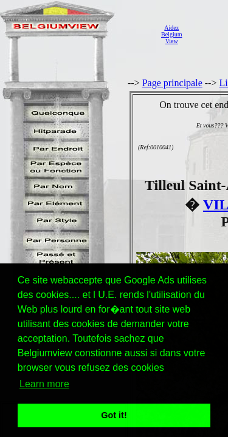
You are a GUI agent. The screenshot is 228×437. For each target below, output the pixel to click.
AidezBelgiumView (171, 34)
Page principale (172, 83)
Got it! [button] (113, 415)
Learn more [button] (44, 384)
